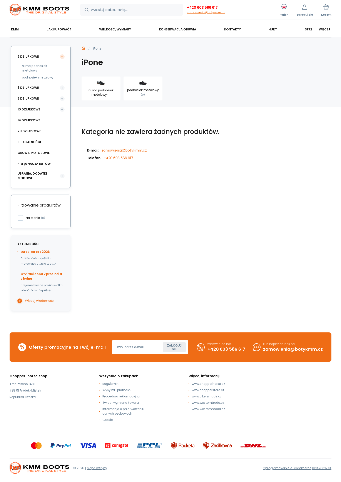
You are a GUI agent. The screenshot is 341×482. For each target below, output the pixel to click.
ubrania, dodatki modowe (32, 175)
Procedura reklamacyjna (121, 396)
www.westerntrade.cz (208, 402)
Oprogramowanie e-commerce (287, 468)
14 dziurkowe (29, 120)
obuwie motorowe (34, 153)
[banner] (39, 10)
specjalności (29, 142)
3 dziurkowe (28, 56)
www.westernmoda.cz (208, 409)
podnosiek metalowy (37, 77)
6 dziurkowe (28, 87)
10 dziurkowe (29, 109)
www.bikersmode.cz (207, 396)
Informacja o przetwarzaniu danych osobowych (123, 411)
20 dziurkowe (29, 131)
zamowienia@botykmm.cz (206, 12)
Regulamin (110, 384)
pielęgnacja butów (34, 164)
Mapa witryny (97, 468)
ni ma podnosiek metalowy (34, 68)
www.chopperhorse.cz (208, 384)
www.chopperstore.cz (208, 390)
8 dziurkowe (28, 98)
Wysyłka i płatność (116, 390)
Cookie (107, 420)
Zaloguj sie (174, 347)
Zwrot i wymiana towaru (120, 402)
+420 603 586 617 (202, 7)
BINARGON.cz (321, 468)
